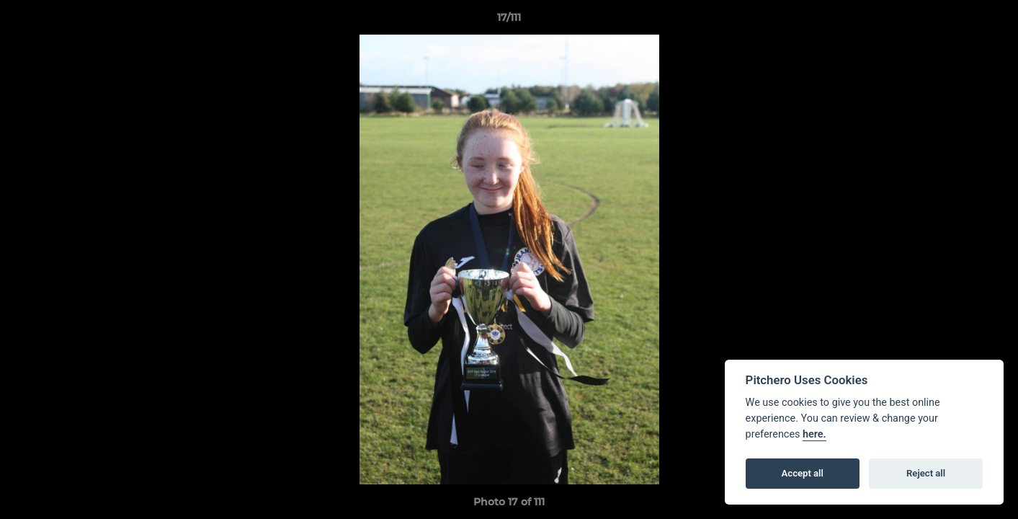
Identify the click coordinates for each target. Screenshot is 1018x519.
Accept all (802, 473)
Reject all (925, 473)
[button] (992, 20)
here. (814, 434)
